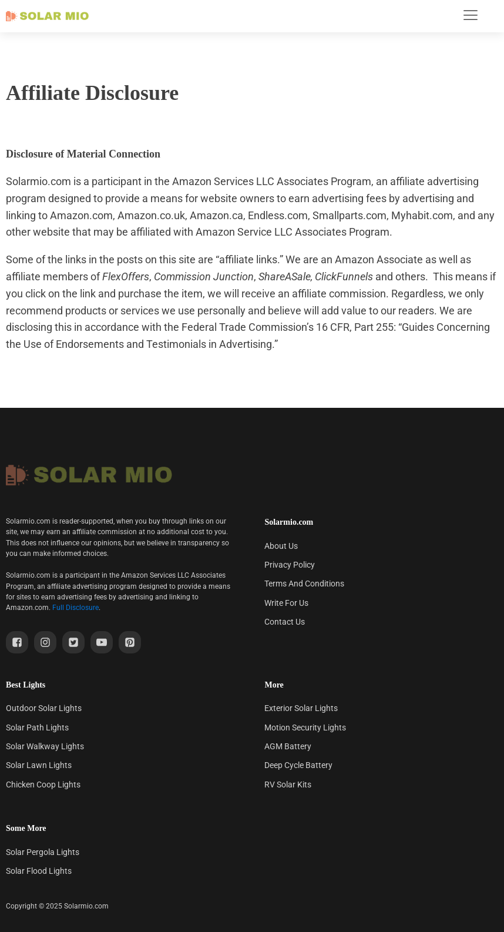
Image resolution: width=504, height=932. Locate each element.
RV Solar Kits (287, 784)
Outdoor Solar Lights (44, 708)
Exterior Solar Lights (301, 708)
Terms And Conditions (304, 583)
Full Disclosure (75, 608)
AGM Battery (287, 746)
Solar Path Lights (37, 727)
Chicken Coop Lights (43, 784)
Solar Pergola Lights (42, 852)
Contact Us (284, 621)
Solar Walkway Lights (45, 746)
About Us (281, 546)
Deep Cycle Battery (298, 765)
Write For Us (286, 603)
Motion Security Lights (305, 727)
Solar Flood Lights (39, 871)
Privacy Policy (289, 564)
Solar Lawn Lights (39, 765)
